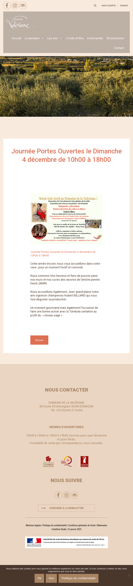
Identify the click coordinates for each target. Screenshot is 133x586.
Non (51, 578)
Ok (39, 578)
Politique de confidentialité (54, 525)
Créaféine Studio (59, 529)
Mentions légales (33, 525)
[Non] (129, 575)
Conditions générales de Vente (82, 525)
